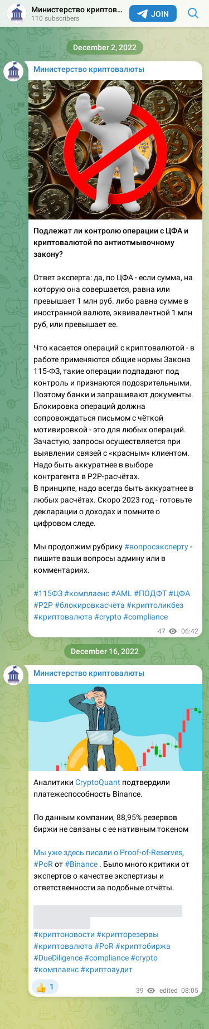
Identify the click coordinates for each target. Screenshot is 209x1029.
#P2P (43, 605)
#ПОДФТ (150, 593)
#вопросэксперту (156, 546)
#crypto (107, 616)
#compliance (145, 616)
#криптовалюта (63, 616)
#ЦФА (179, 593)
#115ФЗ (47, 593)
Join (153, 13)
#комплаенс (86, 593)
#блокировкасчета (90, 605)
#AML (121, 593)
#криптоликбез (155, 605)
